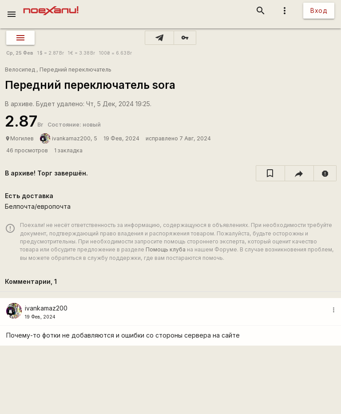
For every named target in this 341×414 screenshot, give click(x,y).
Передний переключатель (75, 69)
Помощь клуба (166, 249)
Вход (318, 10)
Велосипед (20, 69)
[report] (325, 173)
